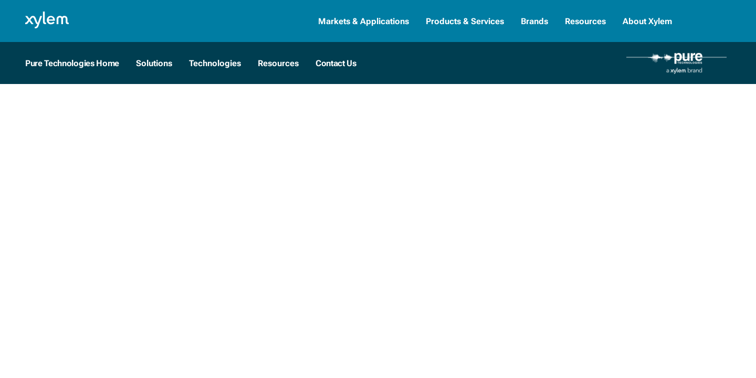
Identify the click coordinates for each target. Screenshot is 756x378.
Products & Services (465, 21)
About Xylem (647, 21)
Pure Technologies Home (72, 63)
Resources (585, 21)
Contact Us (336, 63)
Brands (534, 21)
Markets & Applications (363, 21)
